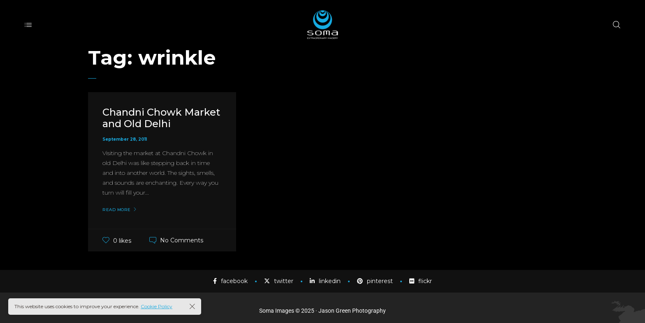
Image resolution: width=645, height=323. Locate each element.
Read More (116, 209)
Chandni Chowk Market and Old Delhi (161, 118)
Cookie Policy (156, 306)
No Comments (181, 240)
